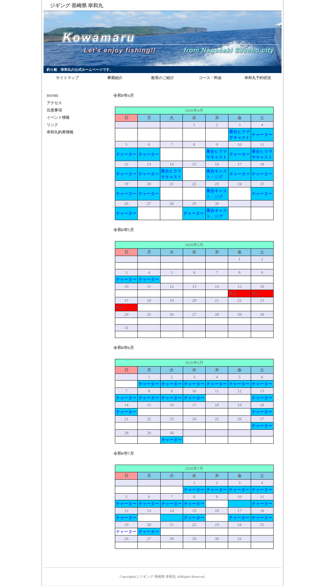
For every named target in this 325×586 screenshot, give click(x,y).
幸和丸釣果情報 (60, 132)
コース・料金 (210, 78)
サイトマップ (67, 78)
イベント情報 (58, 117)
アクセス (54, 103)
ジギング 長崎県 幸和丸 (157, 576)
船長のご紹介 (162, 78)
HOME (53, 95)
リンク (52, 125)
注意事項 (54, 110)
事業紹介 (115, 78)
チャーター (262, 134)
